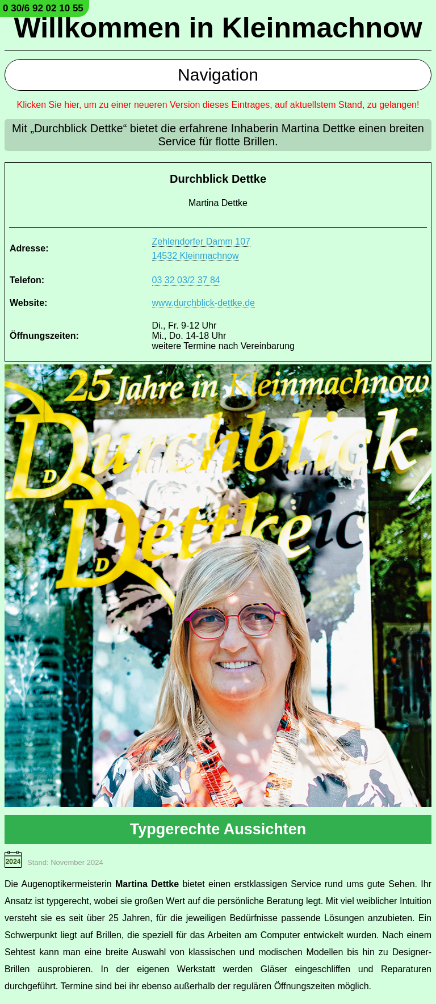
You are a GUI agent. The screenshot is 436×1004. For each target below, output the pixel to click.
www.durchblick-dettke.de (203, 303)
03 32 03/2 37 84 (186, 280)
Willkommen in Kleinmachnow (218, 28)
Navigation (218, 74)
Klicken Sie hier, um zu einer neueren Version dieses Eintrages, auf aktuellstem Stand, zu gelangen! (218, 105)
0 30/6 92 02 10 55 (43, 8)
